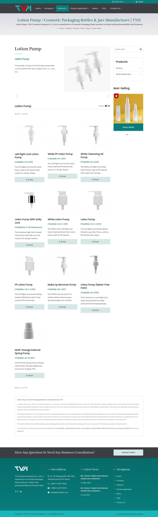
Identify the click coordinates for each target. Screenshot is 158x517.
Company (49, 8)
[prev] (17, 96)
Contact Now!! (128, 452)
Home (38, 8)
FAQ (104, 8)
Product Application (79, 8)
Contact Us (116, 8)
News (95, 8)
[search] (113, 2)
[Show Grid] (106, 105)
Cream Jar (77, 428)
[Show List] (108, 105)
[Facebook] (15, 491)
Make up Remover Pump (62, 284)
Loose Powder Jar (86, 428)
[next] (108, 96)
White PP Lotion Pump (60, 154)
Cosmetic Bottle (69, 428)
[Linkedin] (21, 491)
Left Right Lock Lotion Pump (27, 156)
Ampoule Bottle (96, 428)
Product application (123, 74)
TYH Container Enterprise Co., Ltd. (39, 513)
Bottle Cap (104, 428)
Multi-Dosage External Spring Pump (27, 351)
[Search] (124, 2)
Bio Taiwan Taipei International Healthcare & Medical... (94, 476)
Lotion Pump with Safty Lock (28, 221)
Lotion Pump (96, 28)
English (140, 2)
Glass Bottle (126, 428)
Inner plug (119, 428)
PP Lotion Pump (23, 284)
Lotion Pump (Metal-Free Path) (95, 286)
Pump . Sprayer (86, 28)
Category (68, 28)
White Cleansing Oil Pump (92, 155)
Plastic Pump (112, 428)
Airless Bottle (60, 428)
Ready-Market (138, 513)
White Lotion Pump (58, 219)
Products (62, 8)
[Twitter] (18, 491)
